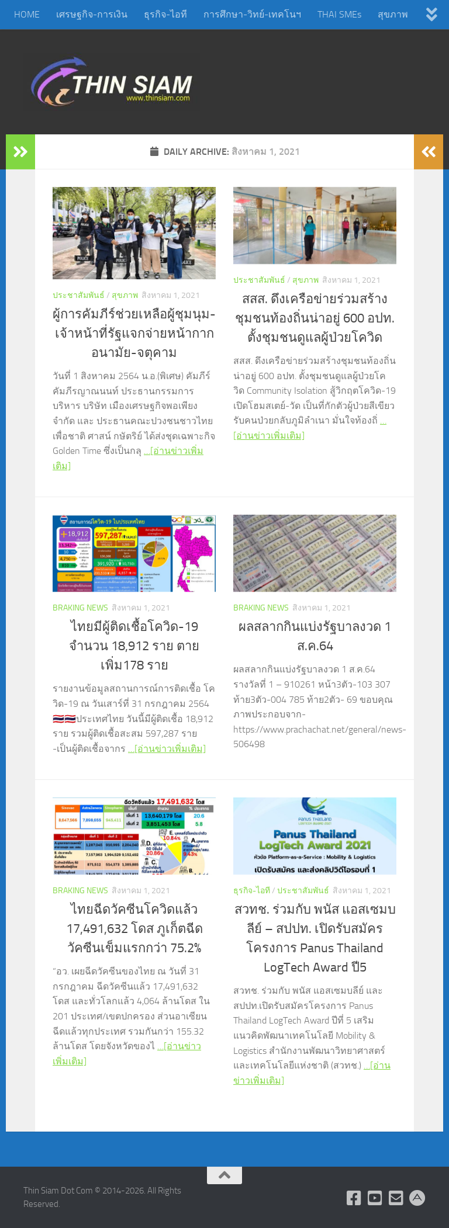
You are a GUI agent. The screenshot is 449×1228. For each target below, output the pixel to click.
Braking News (80, 608)
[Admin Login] (417, 1198)
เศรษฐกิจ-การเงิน (91, 14)
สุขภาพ (393, 14)
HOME (27, 14)
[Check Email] (396, 1198)
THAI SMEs (339, 14)
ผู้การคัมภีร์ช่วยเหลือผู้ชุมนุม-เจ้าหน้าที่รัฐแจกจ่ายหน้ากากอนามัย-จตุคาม (134, 333)
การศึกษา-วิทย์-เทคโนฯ (252, 14)
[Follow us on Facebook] (354, 1198)
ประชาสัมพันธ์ (79, 295)
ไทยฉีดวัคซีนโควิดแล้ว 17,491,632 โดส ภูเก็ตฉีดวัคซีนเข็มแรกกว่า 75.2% (134, 929)
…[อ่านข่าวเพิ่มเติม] (167, 748)
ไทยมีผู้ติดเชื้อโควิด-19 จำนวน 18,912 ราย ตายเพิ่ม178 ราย (134, 646)
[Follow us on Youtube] (375, 1198)
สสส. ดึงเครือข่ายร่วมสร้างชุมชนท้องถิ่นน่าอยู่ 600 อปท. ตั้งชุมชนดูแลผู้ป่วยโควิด (315, 318)
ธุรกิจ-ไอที (165, 14)
